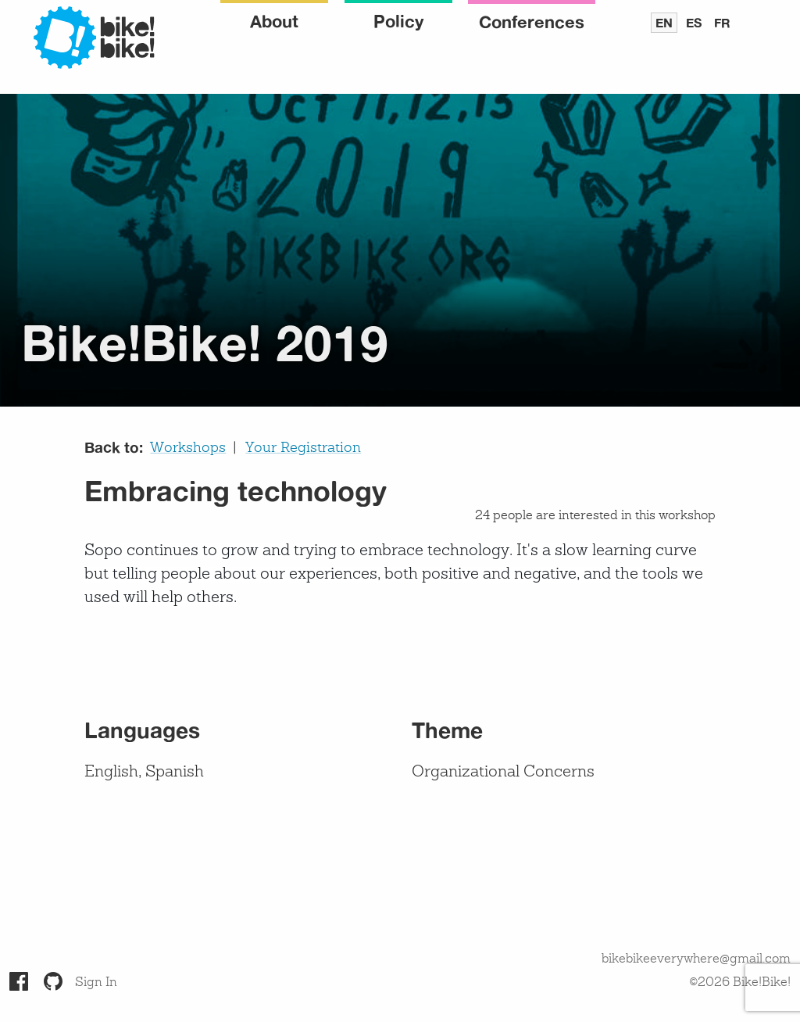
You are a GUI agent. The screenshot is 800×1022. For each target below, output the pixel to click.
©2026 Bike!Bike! (740, 983)
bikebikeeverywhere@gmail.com (696, 959)
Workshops (188, 448)
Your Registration (303, 448)
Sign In (96, 983)
